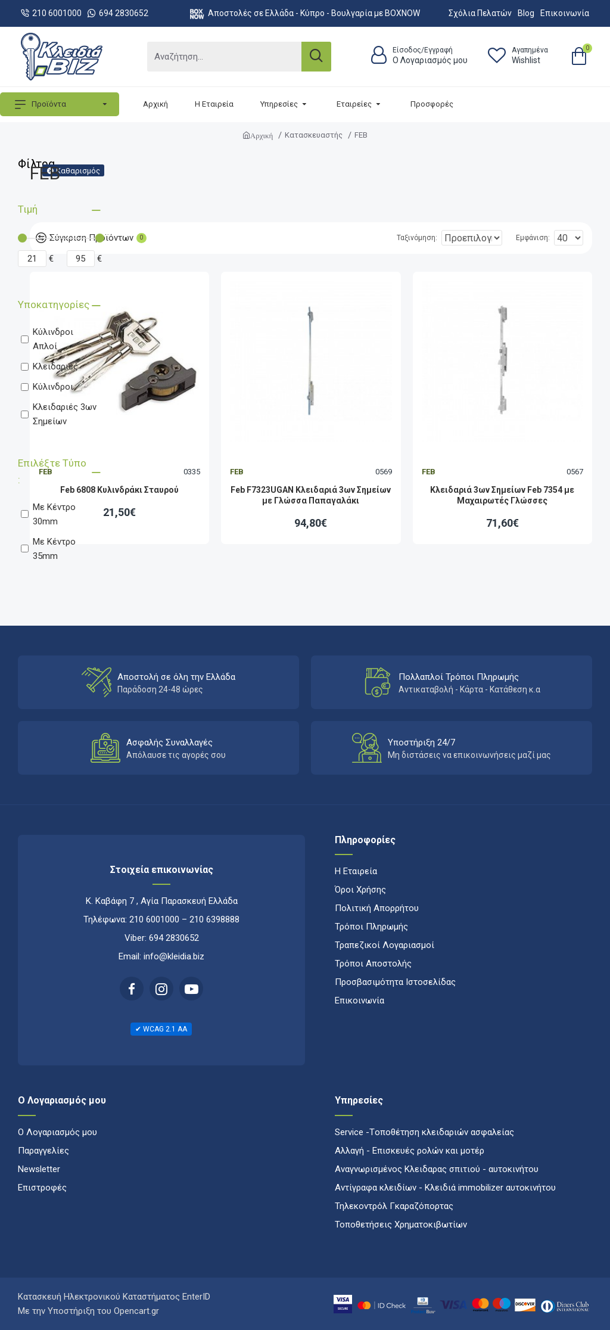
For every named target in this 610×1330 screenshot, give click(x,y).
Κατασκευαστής (314, 134)
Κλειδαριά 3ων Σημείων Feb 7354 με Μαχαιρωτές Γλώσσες (502, 495)
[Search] (316, 57)
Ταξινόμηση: (379, 238)
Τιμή (28, 209)
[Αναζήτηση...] (224, 57)
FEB (237, 471)
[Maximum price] (81, 258)
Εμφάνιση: (536, 238)
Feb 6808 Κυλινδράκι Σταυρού (119, 490)
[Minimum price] (32, 258)
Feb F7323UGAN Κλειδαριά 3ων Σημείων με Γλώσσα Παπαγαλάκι (311, 495)
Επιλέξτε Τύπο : (52, 471)
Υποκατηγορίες (53, 304)
